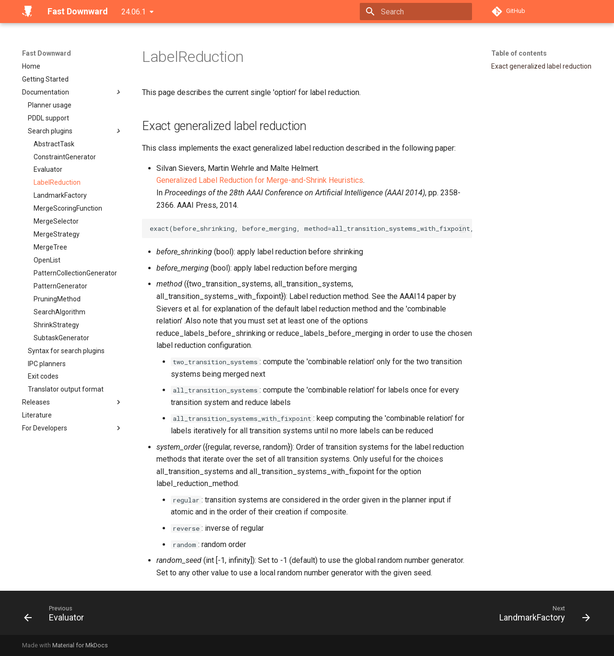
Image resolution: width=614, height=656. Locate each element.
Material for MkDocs (80, 645)
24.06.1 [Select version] (133, 11)
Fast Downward (46, 53)
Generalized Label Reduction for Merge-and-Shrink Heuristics (259, 180)
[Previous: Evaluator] (56, 615)
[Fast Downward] (27, 11)
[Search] (416, 11)
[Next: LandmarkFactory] (542, 615)
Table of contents (519, 53)
